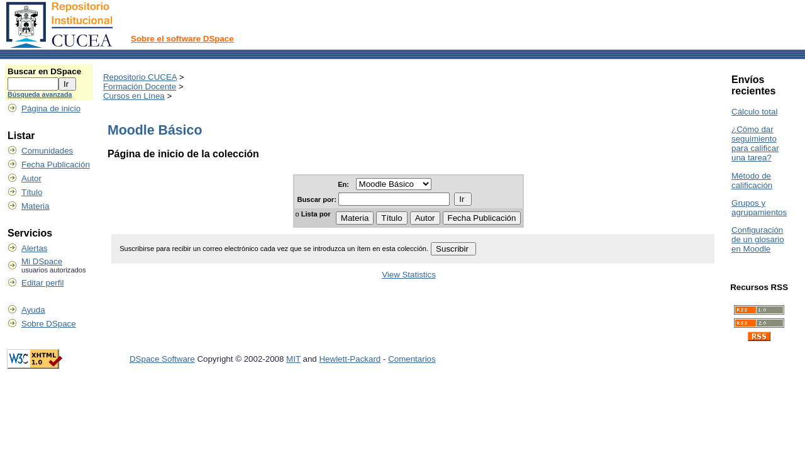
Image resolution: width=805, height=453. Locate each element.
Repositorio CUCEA (140, 77)
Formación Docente (139, 86)
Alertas (34, 248)
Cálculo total (754, 111)
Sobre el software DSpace (182, 38)
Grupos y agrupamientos (759, 207)
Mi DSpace (41, 261)
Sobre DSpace (48, 323)
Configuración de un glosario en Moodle (757, 239)
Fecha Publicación (55, 164)
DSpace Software (162, 359)
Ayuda (33, 310)
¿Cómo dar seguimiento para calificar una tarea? (755, 143)
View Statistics (409, 274)
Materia (35, 206)
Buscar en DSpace (44, 71)
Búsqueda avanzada (40, 94)
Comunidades (47, 150)
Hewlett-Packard (349, 359)
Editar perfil (42, 283)
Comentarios (412, 359)
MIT (293, 359)
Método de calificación (751, 180)
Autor (31, 178)
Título (31, 192)
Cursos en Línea (134, 96)
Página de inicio (50, 108)
